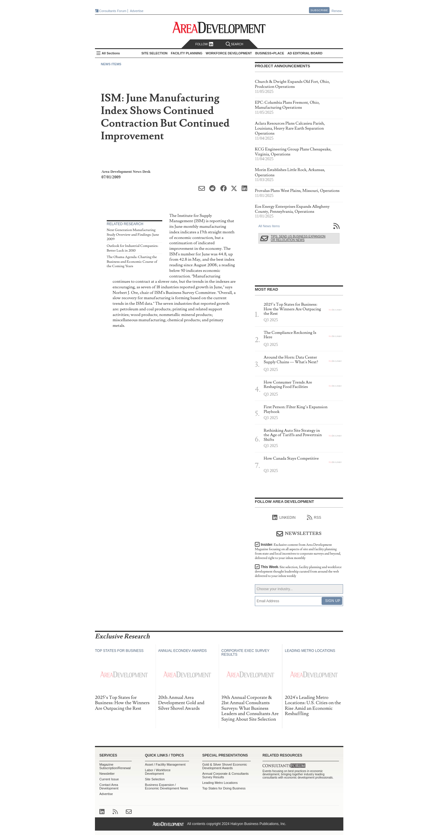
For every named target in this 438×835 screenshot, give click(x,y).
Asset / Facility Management (165, 764)
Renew (337, 11)
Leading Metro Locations (220, 782)
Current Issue (109, 779)
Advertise (136, 11)
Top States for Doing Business (223, 788)
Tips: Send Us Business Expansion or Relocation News (298, 238)
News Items (111, 64)
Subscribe (319, 10)
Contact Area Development (108, 786)
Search (234, 44)
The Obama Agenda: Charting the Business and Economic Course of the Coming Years (132, 261)
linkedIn (283, 517)
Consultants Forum (112, 11)
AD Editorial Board (304, 53)
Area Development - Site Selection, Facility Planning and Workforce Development (219, 27)
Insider (298, 551)
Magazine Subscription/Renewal (115, 766)
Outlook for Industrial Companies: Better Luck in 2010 (132, 248)
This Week (298, 571)
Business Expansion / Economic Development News (166, 786)
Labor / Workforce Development (157, 771)
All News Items (269, 226)
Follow (204, 44)
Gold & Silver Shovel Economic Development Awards (224, 766)
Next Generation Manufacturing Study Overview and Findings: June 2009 (133, 234)
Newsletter (107, 773)
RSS (314, 517)
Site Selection (155, 779)
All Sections (111, 53)
